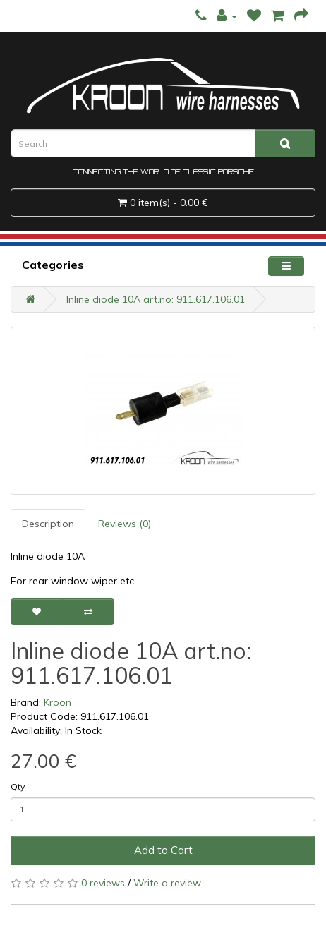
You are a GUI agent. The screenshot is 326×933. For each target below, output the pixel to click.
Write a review (167, 883)
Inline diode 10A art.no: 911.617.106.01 (155, 299)
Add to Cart (163, 850)
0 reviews (103, 883)
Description (48, 523)
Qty (18, 786)
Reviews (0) (124, 523)
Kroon (57, 702)
